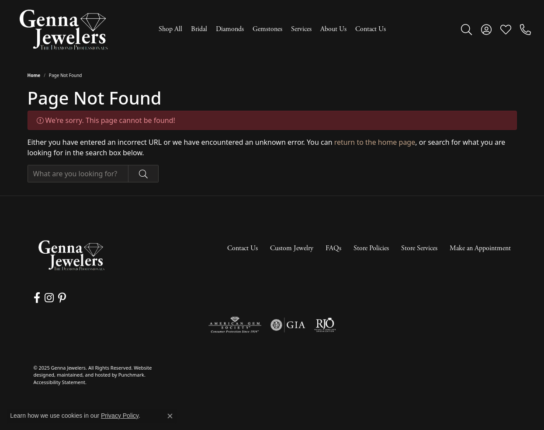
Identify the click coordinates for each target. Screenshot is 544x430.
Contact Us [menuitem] (242, 248)
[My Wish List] (505, 29)
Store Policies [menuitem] (371, 248)
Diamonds (230, 29)
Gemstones (267, 29)
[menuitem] (235, 325)
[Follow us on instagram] (49, 298)
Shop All (170, 29)
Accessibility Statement (60, 382)
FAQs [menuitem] (333, 248)
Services (301, 29)
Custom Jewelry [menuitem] (291, 248)
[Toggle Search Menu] (466, 29)
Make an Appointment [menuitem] (480, 248)
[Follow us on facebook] (37, 298)
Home (34, 75)
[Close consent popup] (170, 416)
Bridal (199, 29)
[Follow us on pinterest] (62, 298)
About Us (333, 29)
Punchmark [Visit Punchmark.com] (131, 375)
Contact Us (370, 29)
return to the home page (375, 142)
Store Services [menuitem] (419, 248)
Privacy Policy (120, 415)
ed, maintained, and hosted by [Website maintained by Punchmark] (83, 375)
